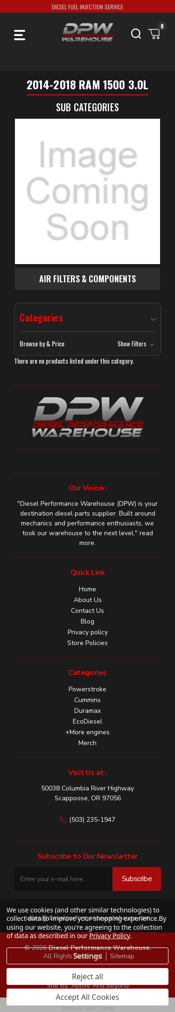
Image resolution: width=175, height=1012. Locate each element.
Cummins (87, 700)
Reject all (87, 976)
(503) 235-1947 (87, 819)
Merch (87, 743)
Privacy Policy (109, 935)
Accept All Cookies (87, 997)
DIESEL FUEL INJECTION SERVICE (87, 7)
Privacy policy (88, 632)
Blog (87, 621)
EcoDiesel (87, 721)
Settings (87, 956)
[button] (88, 343)
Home (87, 589)
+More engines (87, 732)
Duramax (87, 710)
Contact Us (87, 610)
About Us (88, 600)
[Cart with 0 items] (154, 33)
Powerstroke (87, 689)
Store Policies (87, 643)
